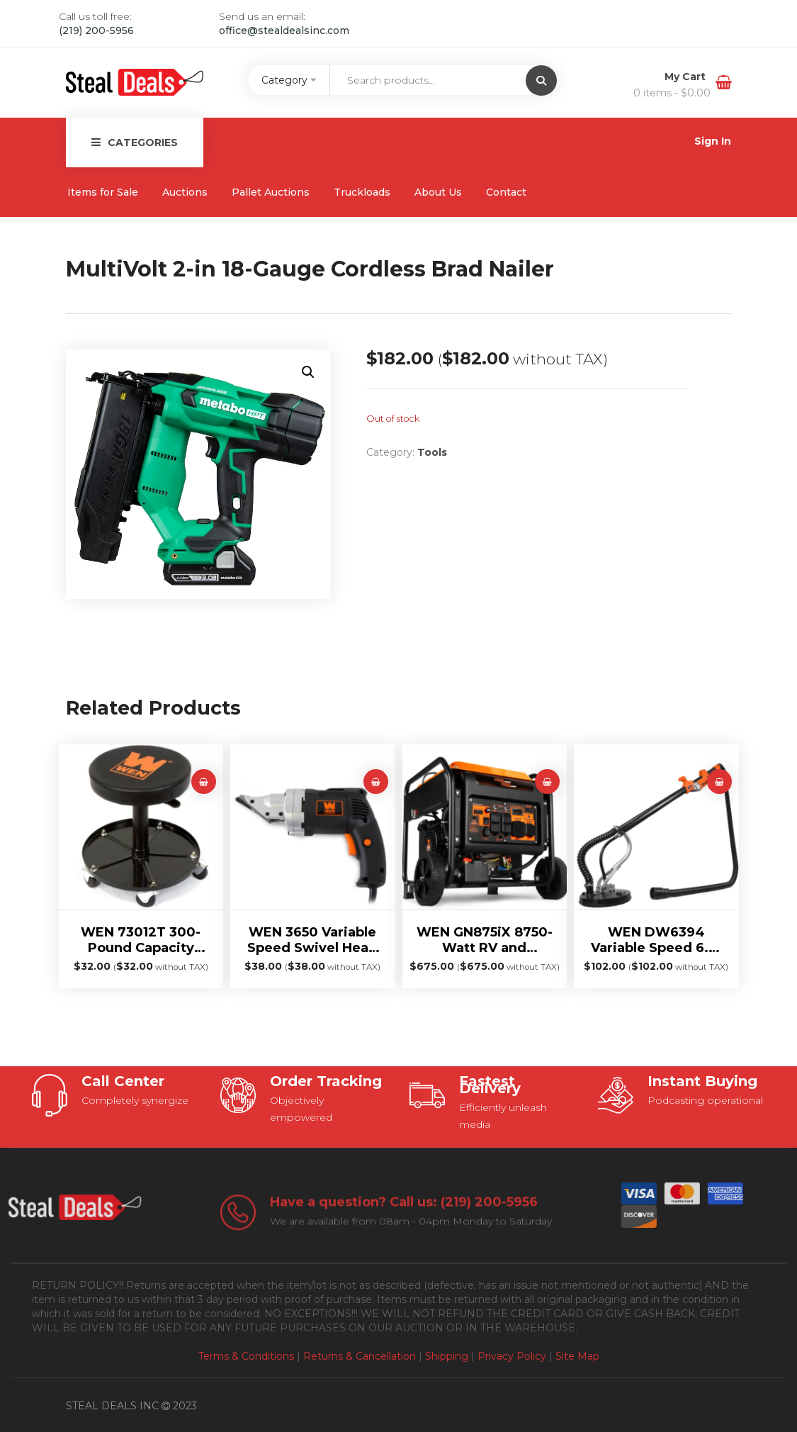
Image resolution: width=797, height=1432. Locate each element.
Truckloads (362, 192)
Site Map (577, 1356)
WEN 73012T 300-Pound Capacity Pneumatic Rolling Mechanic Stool (141, 940)
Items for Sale (102, 192)
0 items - (672, 92)
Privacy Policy (511, 1356)
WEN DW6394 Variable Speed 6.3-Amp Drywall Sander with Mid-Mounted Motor (656, 940)
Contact (506, 192)
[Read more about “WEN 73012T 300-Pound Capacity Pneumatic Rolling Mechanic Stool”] (203, 781)
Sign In (712, 141)
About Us (438, 192)
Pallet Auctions (271, 192)
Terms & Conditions (246, 1356)
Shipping (446, 1356)
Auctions (185, 192)
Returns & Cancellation (359, 1356)
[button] (308, 372)
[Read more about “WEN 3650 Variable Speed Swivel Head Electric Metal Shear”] (375, 781)
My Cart (686, 76)
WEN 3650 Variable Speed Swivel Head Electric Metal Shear (312, 940)
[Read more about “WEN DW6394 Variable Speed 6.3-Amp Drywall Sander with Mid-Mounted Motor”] (719, 781)
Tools (432, 452)
